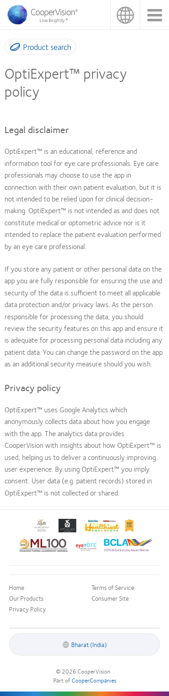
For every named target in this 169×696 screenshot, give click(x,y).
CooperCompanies (94, 680)
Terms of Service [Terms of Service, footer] (112, 587)
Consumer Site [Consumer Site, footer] (110, 598)
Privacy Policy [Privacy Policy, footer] (27, 609)
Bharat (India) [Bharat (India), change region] (125, 14)
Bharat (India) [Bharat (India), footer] (89, 644)
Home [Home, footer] (16, 587)
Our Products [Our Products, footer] (26, 598)
